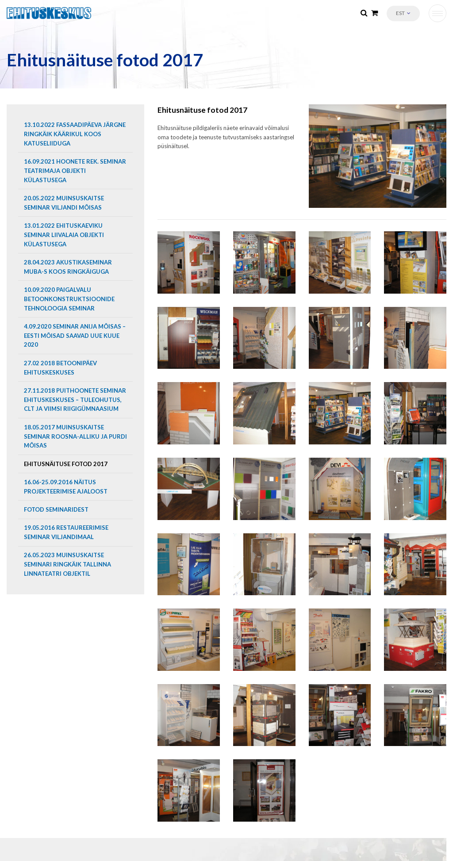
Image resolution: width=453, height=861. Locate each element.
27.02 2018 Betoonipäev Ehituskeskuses (60, 368)
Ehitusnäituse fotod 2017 (65, 463)
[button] (403, 13)
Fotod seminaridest (56, 509)
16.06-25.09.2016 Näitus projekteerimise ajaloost (65, 486)
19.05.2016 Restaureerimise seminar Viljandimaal (66, 532)
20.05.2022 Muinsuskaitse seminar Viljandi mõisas (64, 203)
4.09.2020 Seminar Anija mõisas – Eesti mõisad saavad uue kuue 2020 (75, 335)
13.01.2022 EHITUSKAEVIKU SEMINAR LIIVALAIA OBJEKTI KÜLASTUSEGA (64, 235)
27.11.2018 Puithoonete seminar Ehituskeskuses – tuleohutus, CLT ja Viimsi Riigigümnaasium (75, 400)
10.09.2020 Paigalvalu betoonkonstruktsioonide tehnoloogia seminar (69, 299)
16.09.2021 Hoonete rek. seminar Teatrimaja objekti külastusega (75, 171)
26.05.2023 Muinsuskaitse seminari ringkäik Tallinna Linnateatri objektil (67, 564)
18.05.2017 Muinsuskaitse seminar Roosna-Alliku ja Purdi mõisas (75, 436)
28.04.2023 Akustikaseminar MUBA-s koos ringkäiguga (68, 267)
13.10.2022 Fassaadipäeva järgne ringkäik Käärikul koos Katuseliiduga (75, 134)
